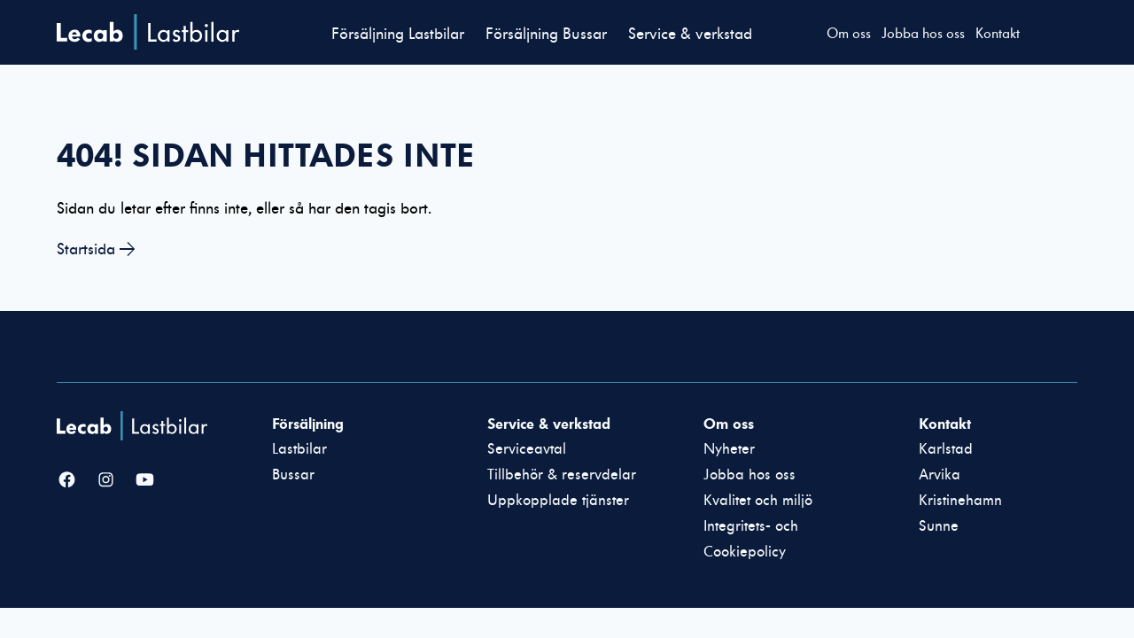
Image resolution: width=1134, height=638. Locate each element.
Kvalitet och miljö (757, 501)
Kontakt (997, 34)
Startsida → (96, 249)
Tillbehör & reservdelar (561, 475)
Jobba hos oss (923, 34)
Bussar (293, 475)
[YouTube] (145, 481)
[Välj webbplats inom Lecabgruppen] (1061, 36)
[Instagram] (106, 481)
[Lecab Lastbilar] (134, 425)
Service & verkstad (690, 34)
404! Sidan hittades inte (266, 155)
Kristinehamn (960, 501)
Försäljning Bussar (546, 34)
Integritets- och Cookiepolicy (750, 539)
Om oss (849, 34)
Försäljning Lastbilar (397, 34)
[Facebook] (67, 481)
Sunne (939, 526)
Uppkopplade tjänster (558, 501)
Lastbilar (299, 449)
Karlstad (946, 449)
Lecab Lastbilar (148, 32)
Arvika (939, 475)
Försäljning (308, 423)
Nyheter (729, 449)
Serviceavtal (526, 449)
